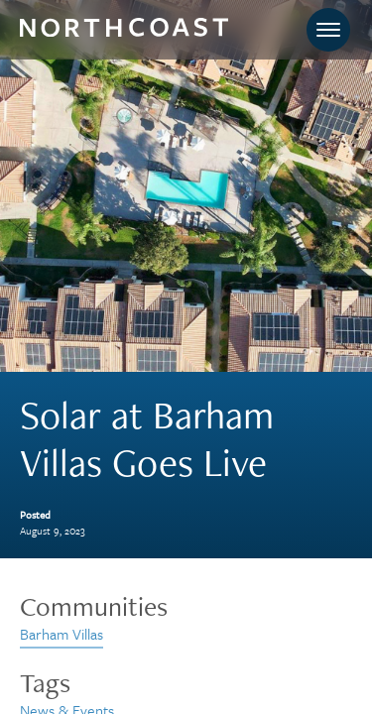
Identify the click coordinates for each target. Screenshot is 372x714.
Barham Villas (61, 634)
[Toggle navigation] (328, 30)
